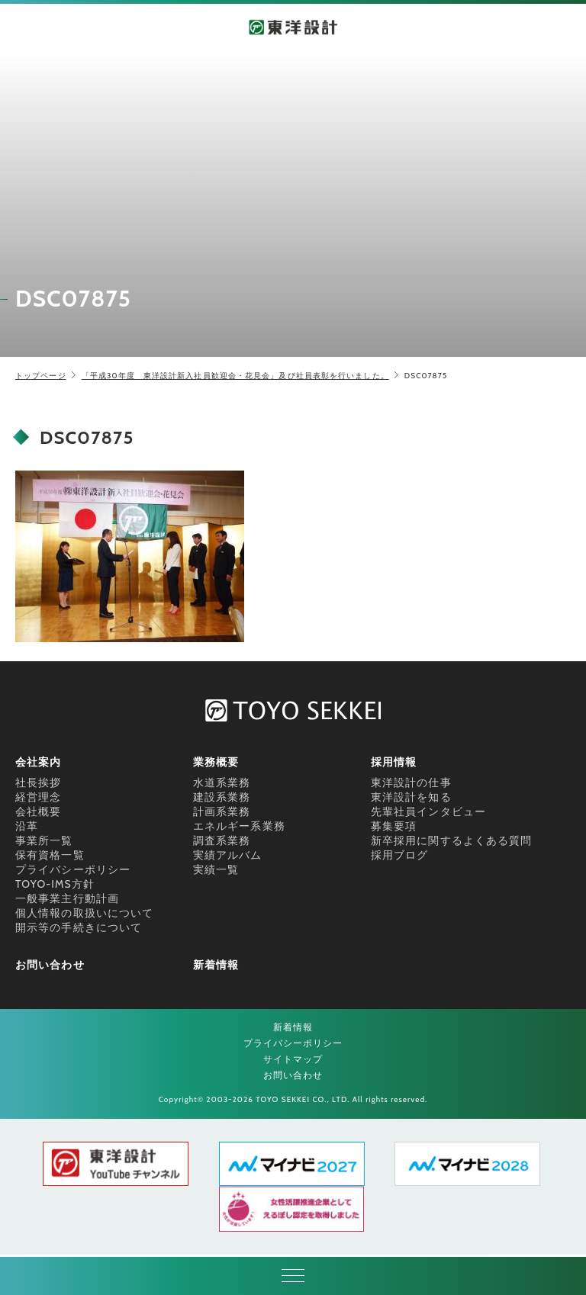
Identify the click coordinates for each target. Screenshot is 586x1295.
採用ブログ (400, 855)
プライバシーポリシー (72, 869)
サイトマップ (293, 1059)
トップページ (40, 376)
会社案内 (38, 762)
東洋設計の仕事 (411, 782)
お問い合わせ (50, 965)
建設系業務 (222, 797)
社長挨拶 (38, 782)
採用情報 (394, 762)
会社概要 (38, 811)
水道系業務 (222, 782)
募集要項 (394, 826)
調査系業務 (222, 840)
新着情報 (216, 965)
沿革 (26, 826)
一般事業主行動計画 (67, 898)
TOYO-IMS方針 (55, 884)
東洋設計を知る (411, 797)
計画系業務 (222, 811)
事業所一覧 (44, 840)
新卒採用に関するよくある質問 (451, 840)
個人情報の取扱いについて (84, 913)
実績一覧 (216, 869)
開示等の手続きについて (78, 927)
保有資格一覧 (50, 855)
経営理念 (38, 797)
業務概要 (216, 762)
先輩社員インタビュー (428, 811)
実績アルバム (227, 855)
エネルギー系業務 (239, 826)
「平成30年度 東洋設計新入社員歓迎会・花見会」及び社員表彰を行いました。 (235, 376)
